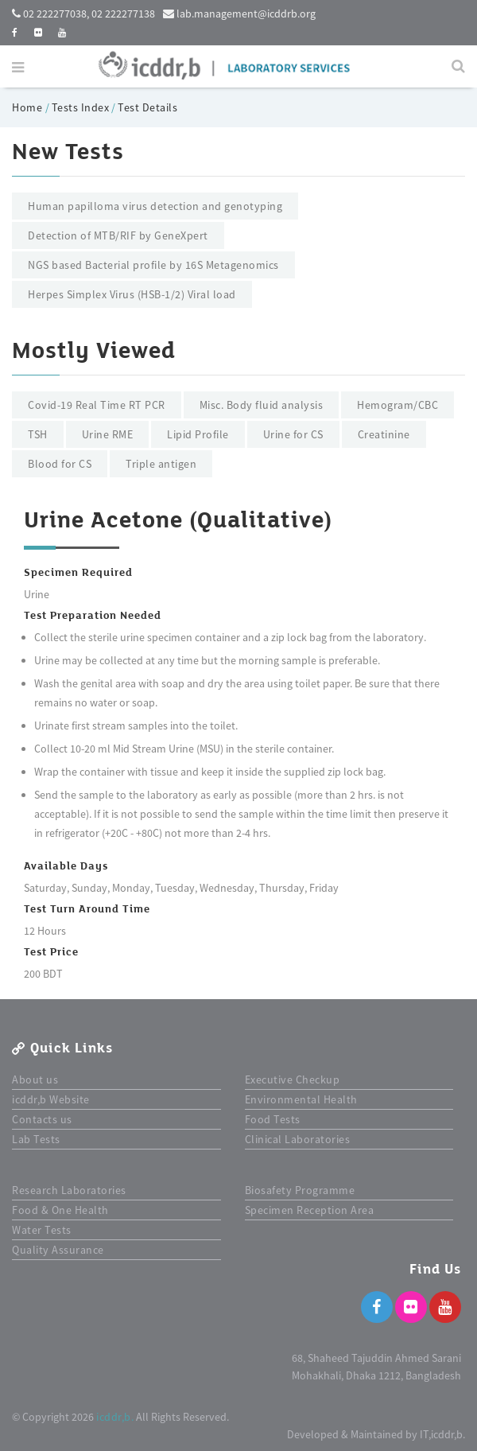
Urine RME (108, 434)
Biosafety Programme (300, 1190)
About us (35, 1079)
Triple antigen (161, 464)
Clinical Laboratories (298, 1139)
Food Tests (273, 1119)
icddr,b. (115, 1417)
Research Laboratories (69, 1190)
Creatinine (384, 434)
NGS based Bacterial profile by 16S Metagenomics (153, 265)
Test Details (147, 107)
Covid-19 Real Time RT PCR (96, 405)
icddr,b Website (51, 1099)
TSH (38, 434)
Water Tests (42, 1230)
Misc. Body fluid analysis (262, 405)
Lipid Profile (198, 434)
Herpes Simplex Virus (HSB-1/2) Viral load (132, 294)
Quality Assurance (58, 1250)
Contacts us (42, 1119)
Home (28, 107)
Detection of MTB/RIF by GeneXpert (118, 235)
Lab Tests (36, 1139)
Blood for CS (59, 464)
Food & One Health (60, 1210)
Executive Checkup (292, 1079)
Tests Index (81, 107)
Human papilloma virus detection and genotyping (155, 206)
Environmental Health (301, 1099)
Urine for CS (293, 434)
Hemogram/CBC (397, 405)
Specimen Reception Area (309, 1210)
